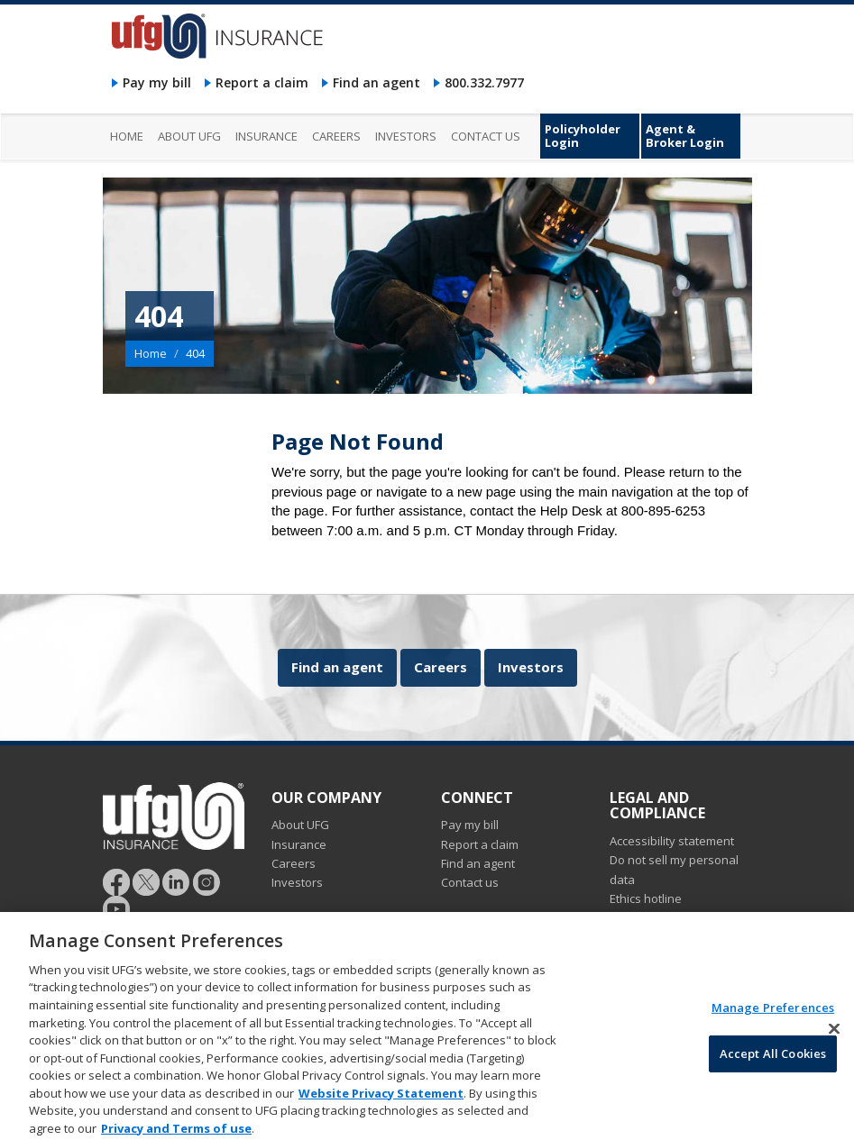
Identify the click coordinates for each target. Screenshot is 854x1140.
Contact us (470, 882)
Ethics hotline (646, 898)
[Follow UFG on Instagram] (207, 881)
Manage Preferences (773, 1016)
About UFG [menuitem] (189, 136)
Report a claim (262, 82)
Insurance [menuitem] (266, 136)
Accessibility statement (672, 841)
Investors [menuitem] (405, 136)
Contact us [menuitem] (485, 136)
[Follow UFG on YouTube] (116, 908)
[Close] (834, 1037)
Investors (531, 667)
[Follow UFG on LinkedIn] (176, 881)
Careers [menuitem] (336, 136)
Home (150, 353)
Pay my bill (157, 82)
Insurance (298, 844)
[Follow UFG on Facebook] (116, 881)
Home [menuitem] (126, 136)
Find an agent (376, 82)
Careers (440, 667)
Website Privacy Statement (381, 1101)
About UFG (300, 824)
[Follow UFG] (146, 881)
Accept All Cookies (773, 1061)
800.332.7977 (484, 82)
